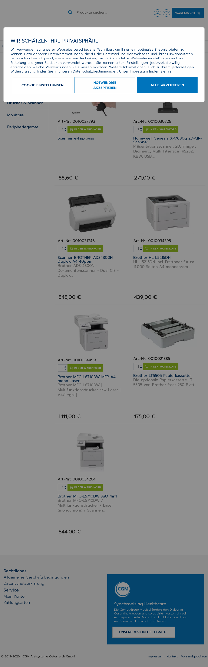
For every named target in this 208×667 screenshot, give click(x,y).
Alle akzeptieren (167, 85)
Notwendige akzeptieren (105, 85)
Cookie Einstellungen (43, 85)
